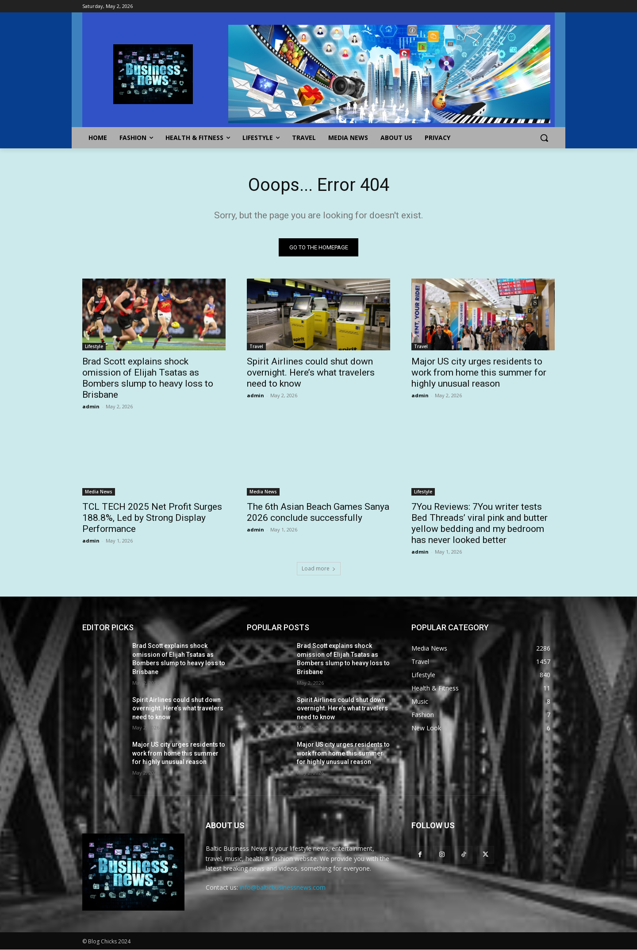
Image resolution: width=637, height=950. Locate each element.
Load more (319, 568)
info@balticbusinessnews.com (283, 888)
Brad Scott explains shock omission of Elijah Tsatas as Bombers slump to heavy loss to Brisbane (147, 378)
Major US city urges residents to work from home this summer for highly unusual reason (478, 372)
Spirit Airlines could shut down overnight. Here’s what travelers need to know (311, 372)
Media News (98, 492)
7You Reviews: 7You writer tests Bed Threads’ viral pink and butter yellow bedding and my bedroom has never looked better (479, 523)
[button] (544, 137)
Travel (256, 346)
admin (91, 406)
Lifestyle (94, 346)
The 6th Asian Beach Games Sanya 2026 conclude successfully (318, 512)
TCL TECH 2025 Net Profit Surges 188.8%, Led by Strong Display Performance (152, 517)
